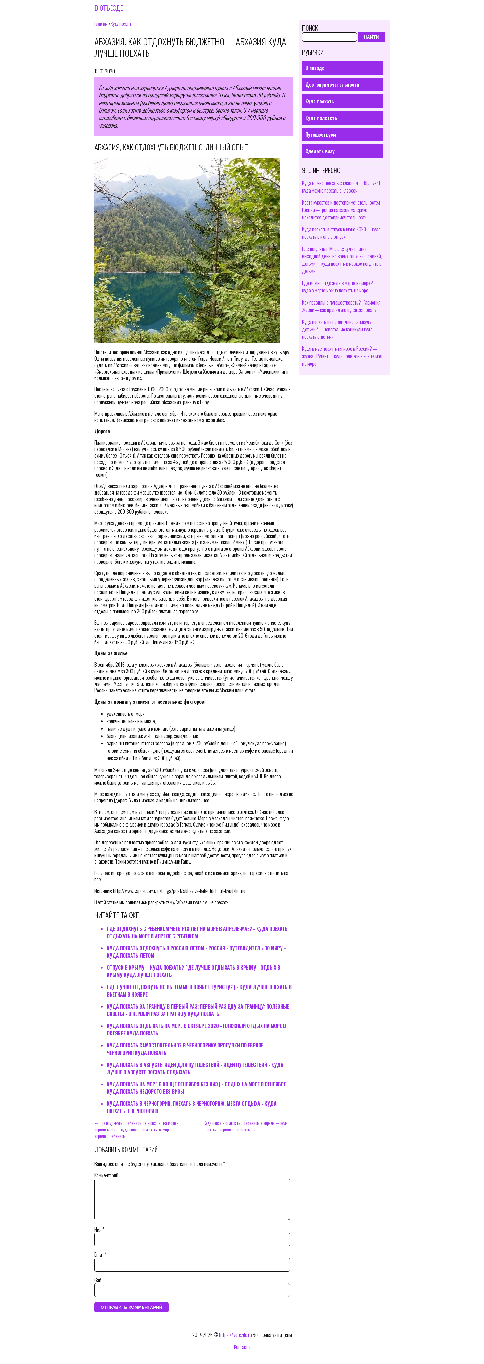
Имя (99, 1237)
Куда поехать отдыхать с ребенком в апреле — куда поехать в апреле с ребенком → (246, 1126)
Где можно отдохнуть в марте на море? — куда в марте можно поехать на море (340, 286)
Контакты (242, 1354)
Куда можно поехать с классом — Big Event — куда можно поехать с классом (343, 186)
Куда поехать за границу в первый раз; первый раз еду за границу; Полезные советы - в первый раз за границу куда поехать (198, 1010)
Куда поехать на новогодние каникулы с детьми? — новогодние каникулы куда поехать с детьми (338, 329)
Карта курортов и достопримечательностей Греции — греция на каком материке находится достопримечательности (341, 210)
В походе (314, 68)
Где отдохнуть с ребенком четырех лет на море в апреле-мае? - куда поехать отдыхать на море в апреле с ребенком (197, 932)
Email (100, 1262)
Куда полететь (321, 118)
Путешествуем (320, 134)
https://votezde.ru (235, 1342)
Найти (371, 37)
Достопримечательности (332, 84)
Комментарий (106, 1175)
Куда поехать (319, 101)
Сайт (98, 1287)
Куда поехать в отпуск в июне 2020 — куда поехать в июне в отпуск (341, 233)
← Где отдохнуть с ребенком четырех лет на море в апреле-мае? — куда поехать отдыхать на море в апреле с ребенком (136, 1129)
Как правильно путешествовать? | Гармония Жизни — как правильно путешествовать (341, 306)
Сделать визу (320, 151)
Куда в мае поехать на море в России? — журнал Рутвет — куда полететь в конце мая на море (342, 356)
